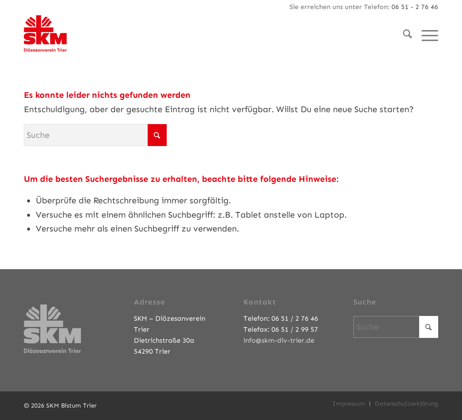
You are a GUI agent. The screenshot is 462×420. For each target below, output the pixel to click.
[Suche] (402, 35)
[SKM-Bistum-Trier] (45, 31)
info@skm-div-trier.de (278, 340)
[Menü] (425, 35)
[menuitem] (402, 35)
